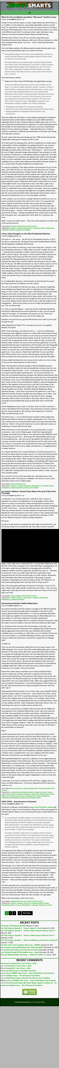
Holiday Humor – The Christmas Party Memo (23, 976)
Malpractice (20, 796)
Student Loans (15, 226)
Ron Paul (21, 599)
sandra (3, 985)
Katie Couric (10, 796)
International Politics (18, 901)
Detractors (11, 794)
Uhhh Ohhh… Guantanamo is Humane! (18, 801)
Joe (2, 966)
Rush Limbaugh (14, 798)
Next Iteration (40, 788)
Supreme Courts (35, 798)
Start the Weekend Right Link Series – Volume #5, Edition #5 (23, 955)
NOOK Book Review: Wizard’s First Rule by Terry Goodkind (28, 978)
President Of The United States (34, 228)
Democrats (27, 486)
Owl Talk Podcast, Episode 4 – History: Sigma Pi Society (22, 928)
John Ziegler (44, 794)
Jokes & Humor (15, 596)
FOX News (34, 903)
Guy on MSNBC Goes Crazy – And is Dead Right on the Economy (30, 973)
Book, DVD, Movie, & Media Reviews (22, 788)
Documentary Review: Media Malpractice (19, 603)
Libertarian (43, 598)
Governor (26, 794)
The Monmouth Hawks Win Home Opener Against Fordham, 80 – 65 (31, 983)
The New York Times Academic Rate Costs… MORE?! (20, 945)
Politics (18, 905)
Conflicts (26, 903)
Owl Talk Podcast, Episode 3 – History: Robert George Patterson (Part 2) (28, 931)
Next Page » (27, 913)
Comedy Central (16, 598)
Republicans (22, 488)
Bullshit (43, 792)
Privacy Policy (40, 1002)
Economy (19, 794)
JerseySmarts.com (29, 5)
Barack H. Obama (17, 228)
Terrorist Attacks (45, 905)
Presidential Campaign (9, 488)
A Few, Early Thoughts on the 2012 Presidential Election (25, 234)
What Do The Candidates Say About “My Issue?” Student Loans (28, 17)
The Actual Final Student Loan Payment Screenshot (20, 950)
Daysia (3, 971)
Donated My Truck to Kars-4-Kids (24, 963)
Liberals (36, 598)
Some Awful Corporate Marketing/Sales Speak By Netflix (22, 947)
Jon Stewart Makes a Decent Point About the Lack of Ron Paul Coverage (28, 492)
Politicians (36, 796)
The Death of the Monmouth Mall (13, 926)
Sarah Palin (24, 798)
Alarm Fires (15, 792)
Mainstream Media (8, 905)
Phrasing (28, 796)
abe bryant (5, 963)
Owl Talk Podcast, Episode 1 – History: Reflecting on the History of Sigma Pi (29, 940)
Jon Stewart (27, 598)
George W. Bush (43, 903)
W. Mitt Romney (25, 230)
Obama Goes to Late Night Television (22, 971)
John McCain (34, 794)
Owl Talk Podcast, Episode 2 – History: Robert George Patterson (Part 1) (28, 935)
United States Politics (29, 226)
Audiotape (23, 792)
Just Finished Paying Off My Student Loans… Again (20, 952)
